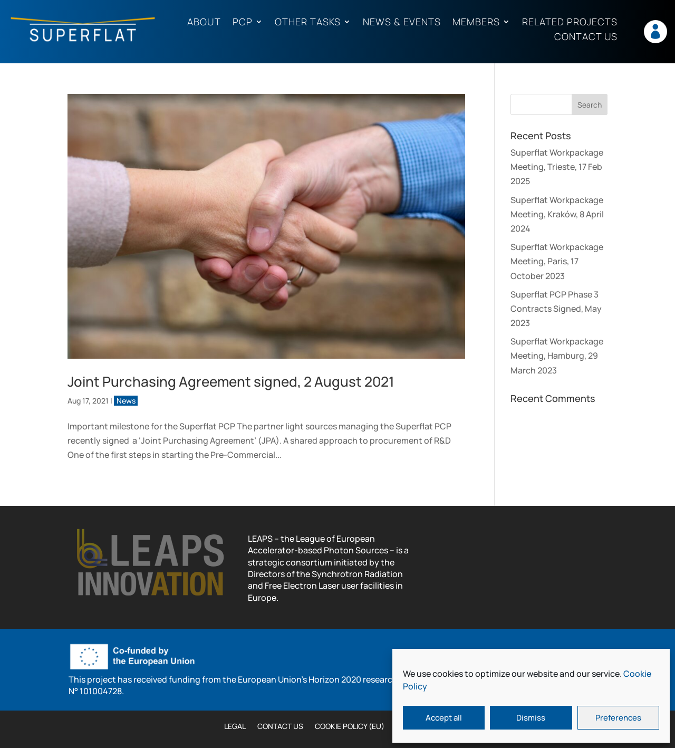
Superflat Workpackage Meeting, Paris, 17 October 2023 (556, 261)
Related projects (570, 22)
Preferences (618, 717)
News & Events (402, 22)
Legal (235, 727)
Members (476, 22)
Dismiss (530, 717)
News (126, 401)
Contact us (586, 37)
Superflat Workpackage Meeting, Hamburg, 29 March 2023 (556, 355)
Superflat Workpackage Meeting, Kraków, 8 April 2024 (557, 214)
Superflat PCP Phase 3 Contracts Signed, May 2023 (556, 309)
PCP (243, 22)
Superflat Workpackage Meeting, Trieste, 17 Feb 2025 (556, 167)
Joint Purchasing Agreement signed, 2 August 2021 (231, 381)
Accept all (444, 717)
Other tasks (308, 22)
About (204, 22)
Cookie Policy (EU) (349, 727)
